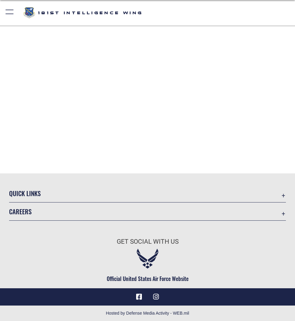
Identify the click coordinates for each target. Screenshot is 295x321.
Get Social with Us (148, 241)
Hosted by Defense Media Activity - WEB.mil (147, 313)
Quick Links (25, 193)
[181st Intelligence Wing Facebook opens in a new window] (138, 296)
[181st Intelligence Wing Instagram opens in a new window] (156, 296)
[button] (10, 13)
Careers (20, 211)
